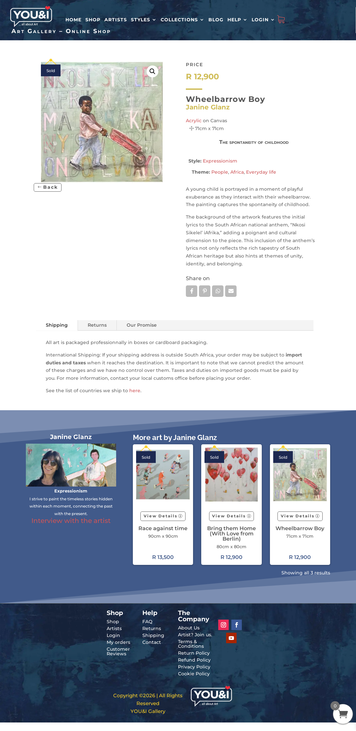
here (134, 391)
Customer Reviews (118, 651)
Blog (215, 20)
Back (50, 187)
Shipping (57, 325)
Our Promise (142, 325)
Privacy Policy (194, 667)
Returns (97, 325)
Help (234, 20)
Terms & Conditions (191, 644)
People (219, 172)
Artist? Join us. (195, 635)
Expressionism (220, 161)
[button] (152, 71)
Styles (140, 20)
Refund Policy (194, 660)
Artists (115, 20)
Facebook (191, 291)
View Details (160, 515)
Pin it (204, 291)
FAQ (147, 622)
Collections (179, 20)
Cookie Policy (194, 674)
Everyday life (261, 172)
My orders (118, 642)
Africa (237, 172)
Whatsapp (217, 291)
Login (260, 20)
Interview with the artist (71, 521)
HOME (73, 20)
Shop (92, 20)
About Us (189, 628)
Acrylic (194, 121)
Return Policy (194, 653)
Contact (151, 642)
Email (231, 291)
